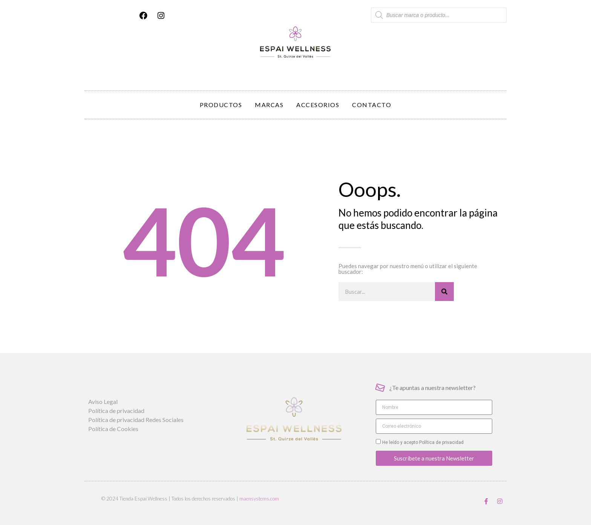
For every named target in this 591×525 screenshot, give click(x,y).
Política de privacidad (441, 442)
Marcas (269, 104)
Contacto (371, 104)
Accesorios (317, 104)
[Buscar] (444, 291)
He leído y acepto (423, 442)
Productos (221, 104)
